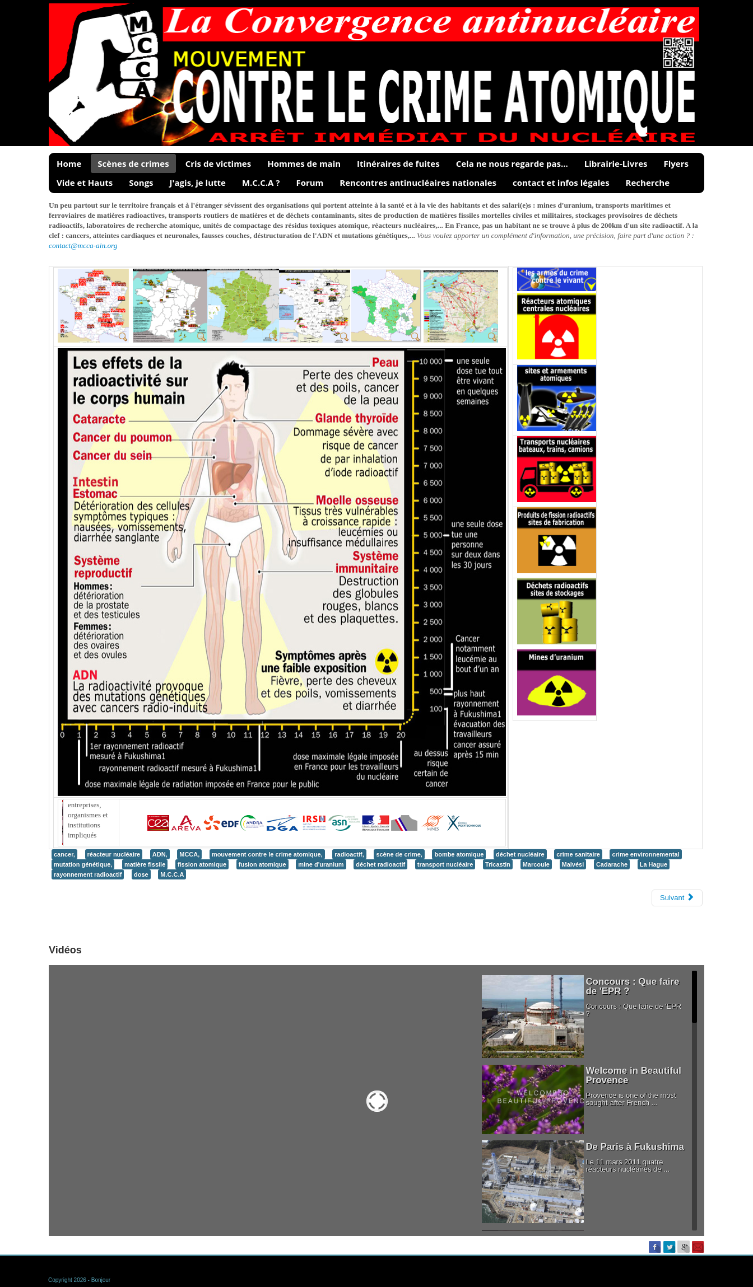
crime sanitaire (578, 854)
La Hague (653, 864)
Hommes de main (304, 163)
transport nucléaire (445, 864)
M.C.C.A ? (261, 182)
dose (141, 874)
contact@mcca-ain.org (83, 245)
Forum (309, 182)
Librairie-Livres (616, 163)
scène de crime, (399, 854)
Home (69, 163)
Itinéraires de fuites (398, 163)
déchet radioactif (380, 864)
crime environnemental (645, 854)
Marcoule (536, 864)
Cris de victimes (218, 163)
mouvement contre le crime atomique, (267, 854)
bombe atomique (459, 854)
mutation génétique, (83, 864)
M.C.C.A (172, 874)
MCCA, (189, 854)
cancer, (64, 854)
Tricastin (497, 864)
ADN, (160, 854)
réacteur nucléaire (114, 854)
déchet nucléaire (520, 854)
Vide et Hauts (85, 182)
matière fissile (144, 864)
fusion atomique (262, 864)
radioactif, (349, 854)
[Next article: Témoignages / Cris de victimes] (677, 898)
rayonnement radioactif (88, 874)
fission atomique (202, 864)
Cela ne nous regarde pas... (512, 163)
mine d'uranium (320, 864)
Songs (141, 182)
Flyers (676, 163)
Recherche (648, 182)
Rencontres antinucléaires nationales (418, 182)
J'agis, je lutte (198, 182)
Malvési (573, 864)
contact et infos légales (561, 182)
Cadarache (612, 864)
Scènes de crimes (133, 163)
